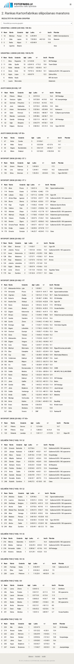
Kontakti (37, 656)
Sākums (30, 656)
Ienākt (44, 656)
